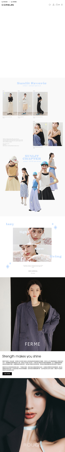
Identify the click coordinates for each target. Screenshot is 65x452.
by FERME (14, 1)
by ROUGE (5, 1)
